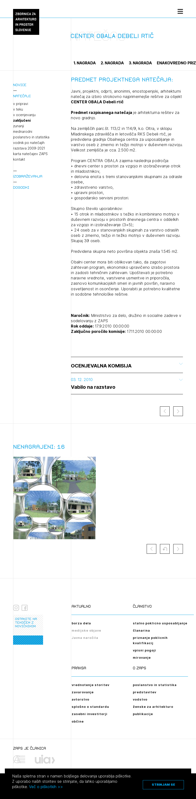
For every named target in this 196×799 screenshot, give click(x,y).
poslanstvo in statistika (31, 137)
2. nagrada (112, 63)
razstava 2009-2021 (29, 148)
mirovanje (142, 657)
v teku (18, 109)
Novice (19, 85)
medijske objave (86, 630)
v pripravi (20, 104)
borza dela (81, 623)
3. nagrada (140, 63)
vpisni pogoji (144, 650)
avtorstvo (80, 699)
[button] (165, 549)
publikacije (143, 714)
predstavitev (144, 692)
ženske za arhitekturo (153, 706)
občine (78, 721)
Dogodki (21, 187)
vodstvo (140, 699)
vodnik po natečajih (29, 143)
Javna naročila (85, 637)
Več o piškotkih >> (46, 786)
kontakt (19, 159)
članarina (141, 630)
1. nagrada (85, 63)
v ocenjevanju (24, 115)
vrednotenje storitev (90, 685)
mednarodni (22, 131)
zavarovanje (83, 692)
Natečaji (22, 96)
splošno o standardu (90, 706)
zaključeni (22, 120)
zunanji (18, 126)
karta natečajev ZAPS (30, 154)
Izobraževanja (27, 176)
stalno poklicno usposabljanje (160, 623)
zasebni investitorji (89, 714)
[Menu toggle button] (180, 11)
